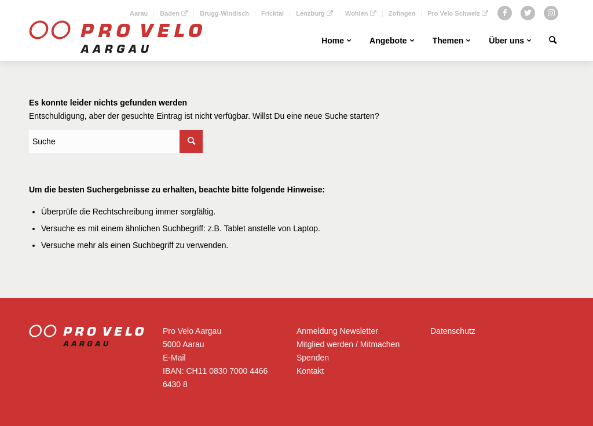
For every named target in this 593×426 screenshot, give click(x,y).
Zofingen (402, 13)
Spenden (312, 357)
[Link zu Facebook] (504, 13)
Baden (174, 13)
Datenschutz (452, 331)
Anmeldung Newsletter (337, 331)
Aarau (139, 13)
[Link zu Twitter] (528, 13)
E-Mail (174, 357)
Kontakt (310, 371)
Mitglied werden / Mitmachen (348, 344)
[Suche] (552, 40)
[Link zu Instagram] (551, 13)
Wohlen (360, 13)
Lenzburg (314, 13)
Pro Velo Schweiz (457, 13)
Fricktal (272, 13)
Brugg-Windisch (224, 13)
